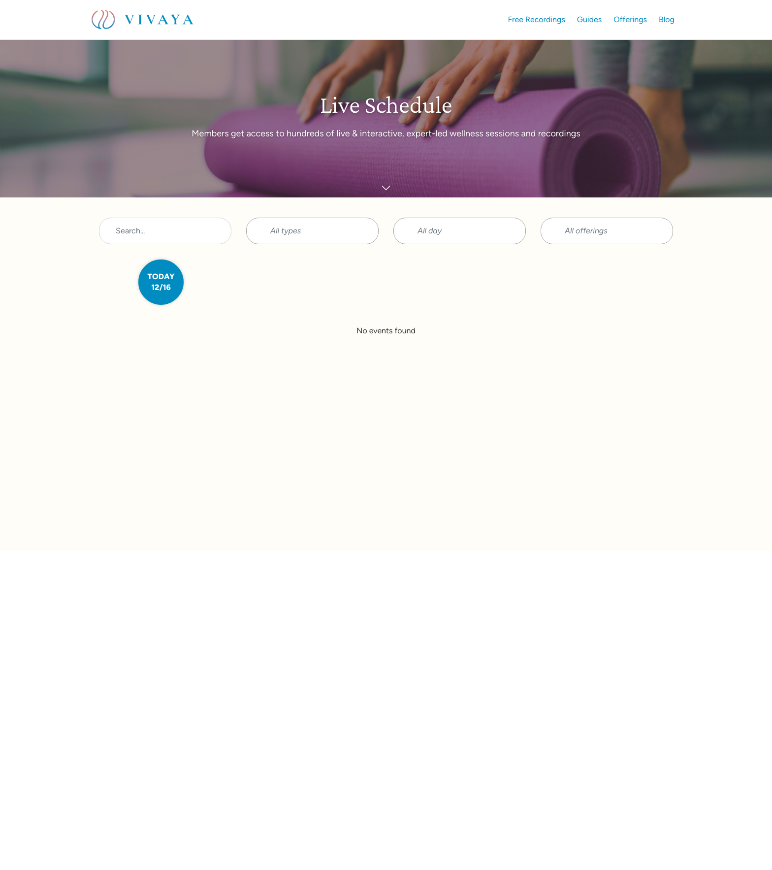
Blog (667, 19)
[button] (312, 231)
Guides (589, 19)
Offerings (630, 19)
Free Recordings (536, 19)
